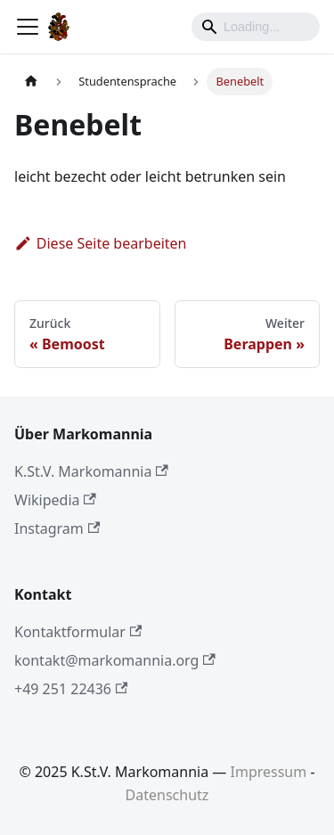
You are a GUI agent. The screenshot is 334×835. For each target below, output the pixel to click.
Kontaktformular (78, 632)
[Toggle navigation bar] (27, 26)
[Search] (255, 26)
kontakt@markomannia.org (115, 660)
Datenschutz (167, 795)
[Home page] (31, 81)
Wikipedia (55, 500)
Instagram (57, 528)
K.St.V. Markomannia (91, 471)
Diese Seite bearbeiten (100, 243)
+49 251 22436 (70, 689)
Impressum (269, 772)
